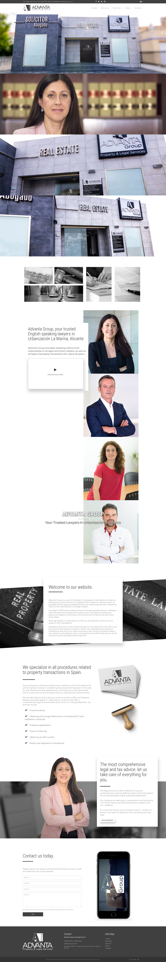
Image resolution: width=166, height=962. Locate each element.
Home (94, 8)
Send (33, 914)
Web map (96, 959)
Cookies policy (85, 959)
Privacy (75, 959)
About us (105, 8)
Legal (69, 959)
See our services (107, 820)
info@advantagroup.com (62, 1)
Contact (138, 8)
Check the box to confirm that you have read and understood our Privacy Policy (49, 909)
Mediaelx (62, 959)
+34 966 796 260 (44, 1)
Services (117, 8)
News (128, 8)
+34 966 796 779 (29, 1)
